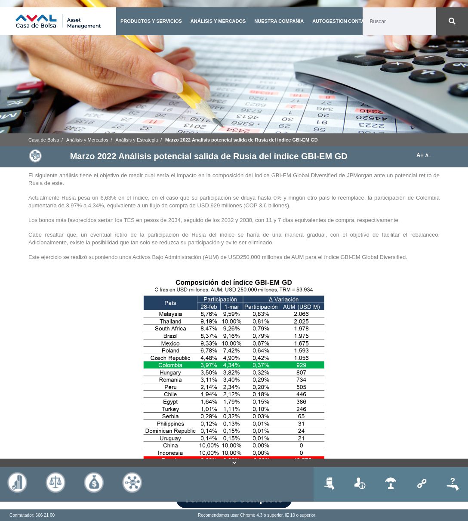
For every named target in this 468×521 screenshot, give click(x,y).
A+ (420, 155)
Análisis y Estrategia (136, 139)
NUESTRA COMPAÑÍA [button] (279, 21)
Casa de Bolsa (43, 139)
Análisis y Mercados (87, 139)
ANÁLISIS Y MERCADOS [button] (218, 21)
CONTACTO (361, 21)
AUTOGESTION (329, 21)
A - (428, 155)
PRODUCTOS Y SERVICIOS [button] (151, 21)
